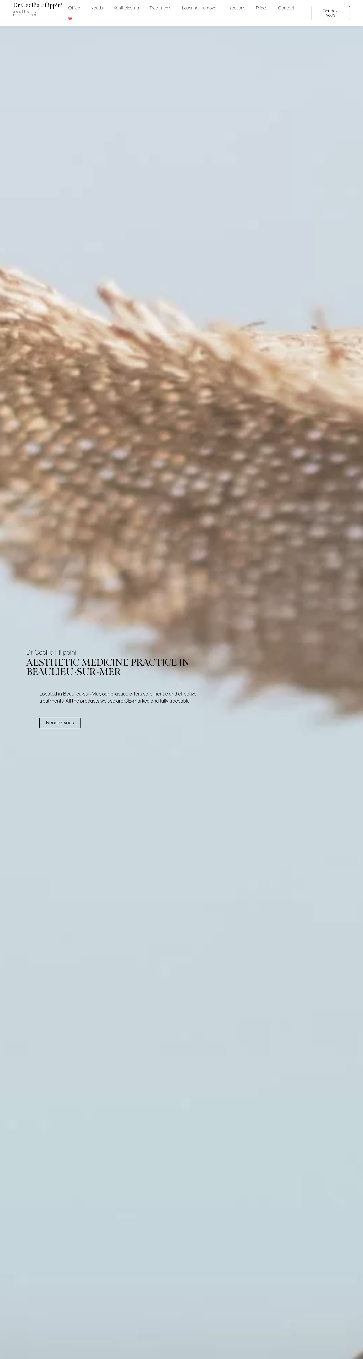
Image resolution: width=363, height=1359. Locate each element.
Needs (96, 8)
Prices (262, 8)
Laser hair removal (199, 8)
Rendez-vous (331, 13)
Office (74, 8)
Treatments (161, 8)
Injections (236, 8)
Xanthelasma (126, 8)
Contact (286, 8)
